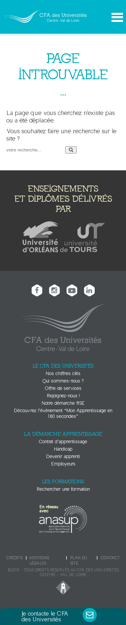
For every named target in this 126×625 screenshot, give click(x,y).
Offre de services (63, 388)
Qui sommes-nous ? (63, 381)
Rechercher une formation (63, 489)
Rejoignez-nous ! (63, 396)
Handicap (63, 449)
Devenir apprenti (63, 456)
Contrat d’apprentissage (63, 442)
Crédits (14, 558)
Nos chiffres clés (63, 373)
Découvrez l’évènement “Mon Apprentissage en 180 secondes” (63, 413)
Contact (110, 558)
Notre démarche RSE (63, 403)
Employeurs (63, 464)
